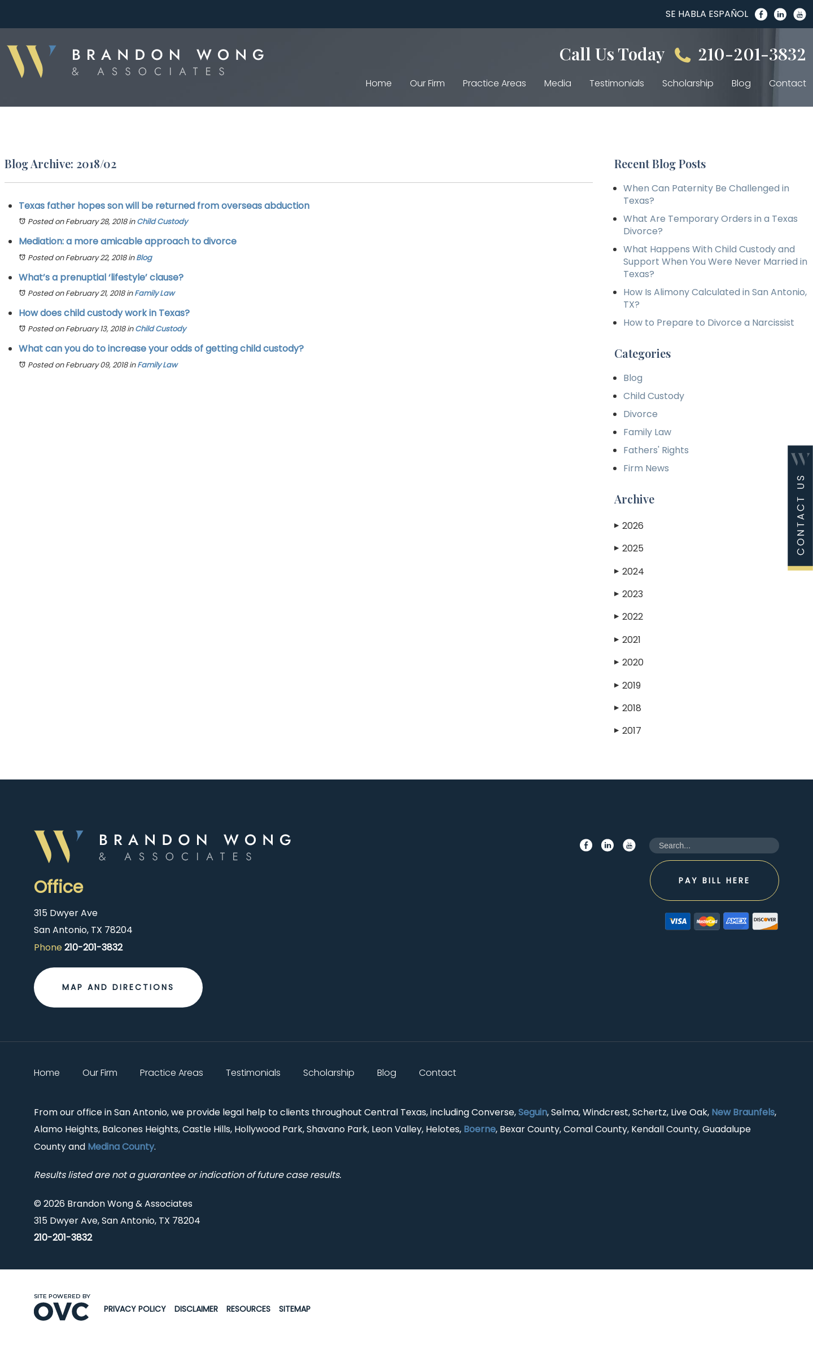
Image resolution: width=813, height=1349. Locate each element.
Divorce (640, 414)
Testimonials (616, 83)
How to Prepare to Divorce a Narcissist (708, 322)
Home (379, 83)
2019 (627, 685)
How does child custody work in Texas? (104, 312)
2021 (627, 640)
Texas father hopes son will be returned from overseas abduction (164, 205)
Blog (741, 83)
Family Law (154, 293)
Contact (787, 83)
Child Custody (162, 221)
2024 (629, 571)
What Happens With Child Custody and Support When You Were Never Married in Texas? (715, 262)
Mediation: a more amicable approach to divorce (128, 241)
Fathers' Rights (656, 450)
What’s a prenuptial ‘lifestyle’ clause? (101, 277)
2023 (628, 594)
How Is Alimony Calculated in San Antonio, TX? (715, 298)
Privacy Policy (135, 1309)
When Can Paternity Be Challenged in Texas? (706, 194)
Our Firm (427, 83)
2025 (629, 548)
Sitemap (295, 1309)
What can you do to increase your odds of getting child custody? (161, 348)
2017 (627, 730)
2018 (627, 708)
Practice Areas (494, 83)
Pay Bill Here (714, 880)
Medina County (121, 1146)
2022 (628, 616)
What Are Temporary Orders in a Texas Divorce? (710, 225)
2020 (629, 662)
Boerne (480, 1129)
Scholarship (688, 83)
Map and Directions (118, 987)
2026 (629, 526)
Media (557, 83)
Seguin (532, 1112)
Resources (248, 1309)
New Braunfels (743, 1112)
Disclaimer (196, 1309)
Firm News (646, 468)
